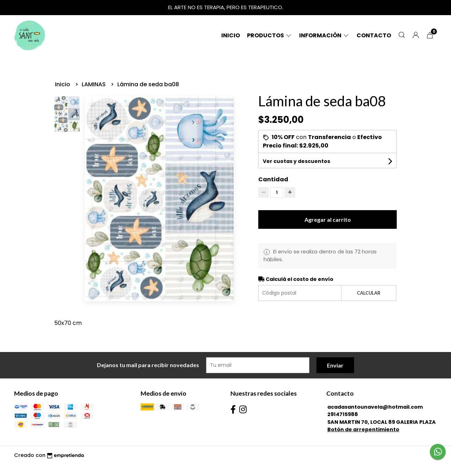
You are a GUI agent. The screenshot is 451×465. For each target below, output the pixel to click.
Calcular (369, 293)
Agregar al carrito (327, 219)
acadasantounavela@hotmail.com (375, 406)
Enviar (335, 365)
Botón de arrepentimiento (363, 429)
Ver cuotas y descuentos (296, 161)
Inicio (230, 35)
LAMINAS (94, 84)
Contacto (374, 35)
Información (324, 35)
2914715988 (342, 414)
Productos (269, 35)
